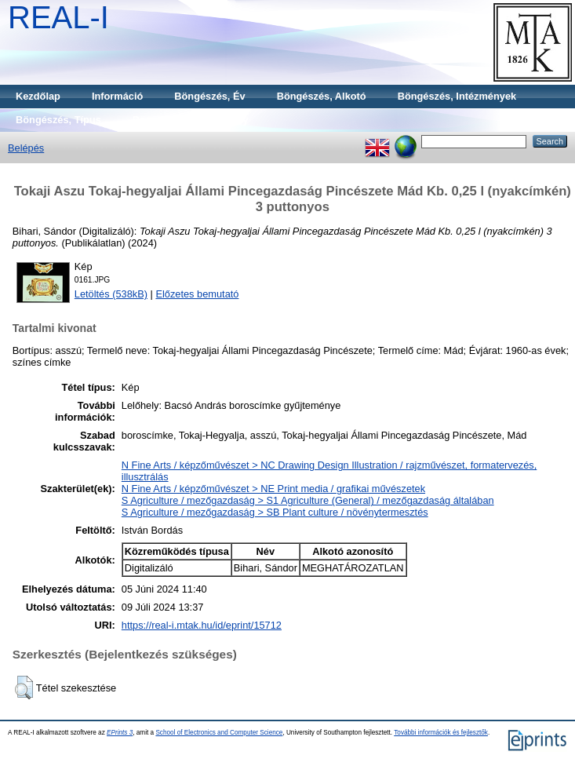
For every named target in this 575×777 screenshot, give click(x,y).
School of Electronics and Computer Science (218, 732)
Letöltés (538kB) (111, 294)
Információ (117, 96)
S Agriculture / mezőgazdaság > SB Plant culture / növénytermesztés (275, 512)
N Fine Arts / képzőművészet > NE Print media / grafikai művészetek (273, 488)
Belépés (26, 148)
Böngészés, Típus (58, 120)
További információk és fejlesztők (441, 732)
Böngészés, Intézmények (457, 96)
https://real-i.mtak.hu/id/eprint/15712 (202, 625)
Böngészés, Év (209, 96)
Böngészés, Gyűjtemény (191, 120)
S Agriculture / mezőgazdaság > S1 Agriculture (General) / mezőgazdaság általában (308, 500)
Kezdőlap (38, 96)
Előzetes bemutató (196, 294)
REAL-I (58, 17)
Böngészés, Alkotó (321, 96)
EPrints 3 (120, 732)
